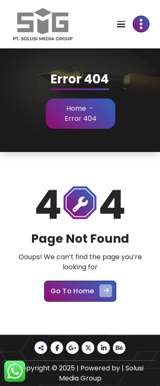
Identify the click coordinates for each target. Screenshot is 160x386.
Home (78, 108)
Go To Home (81, 295)
